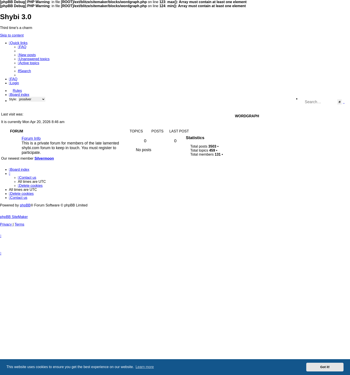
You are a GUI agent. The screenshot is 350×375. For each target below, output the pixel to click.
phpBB (25, 205)
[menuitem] (22, 47)
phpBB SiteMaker (14, 217)
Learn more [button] (144, 367)
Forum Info (31, 138)
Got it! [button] (325, 367)
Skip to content (12, 35)
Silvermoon (44, 158)
